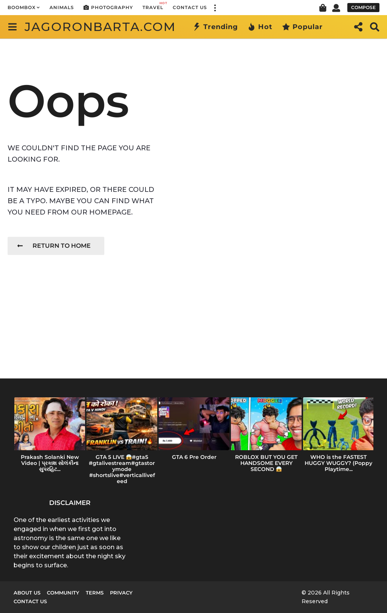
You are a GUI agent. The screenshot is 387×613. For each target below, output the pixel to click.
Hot (260, 26)
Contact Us (190, 7)
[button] (214, 7)
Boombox (22, 7)
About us (27, 593)
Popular (302, 26)
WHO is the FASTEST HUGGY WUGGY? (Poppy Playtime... (338, 463)
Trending (215, 26)
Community (63, 593)
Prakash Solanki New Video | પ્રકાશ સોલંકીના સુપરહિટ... (50, 463)
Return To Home (54, 245)
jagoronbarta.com (100, 26)
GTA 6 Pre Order (194, 457)
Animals (62, 7)
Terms (95, 593)
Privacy (121, 593)
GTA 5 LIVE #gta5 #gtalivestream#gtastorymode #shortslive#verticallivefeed (122, 469)
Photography (108, 7)
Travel (152, 5)
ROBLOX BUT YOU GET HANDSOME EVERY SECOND (266, 463)
